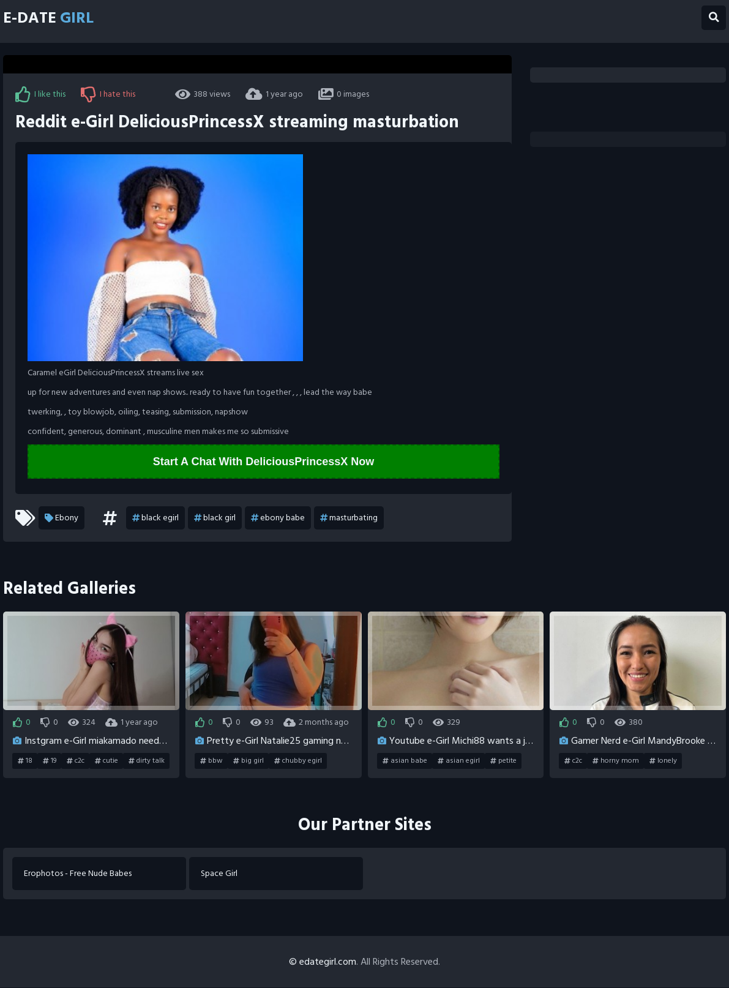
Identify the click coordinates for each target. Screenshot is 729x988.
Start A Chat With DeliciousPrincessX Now (264, 461)
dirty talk (147, 761)
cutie (106, 761)
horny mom (616, 761)
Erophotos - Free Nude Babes (78, 874)
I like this (40, 94)
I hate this (108, 94)
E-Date (51, 18)
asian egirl (459, 761)
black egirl (155, 518)
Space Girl (219, 874)
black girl (215, 518)
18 (25, 761)
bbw (211, 761)
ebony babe (278, 518)
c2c (75, 761)
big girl (248, 761)
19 (49, 761)
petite (503, 761)
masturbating (349, 518)
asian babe (405, 761)
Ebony (61, 518)
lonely (663, 761)
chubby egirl (298, 761)
